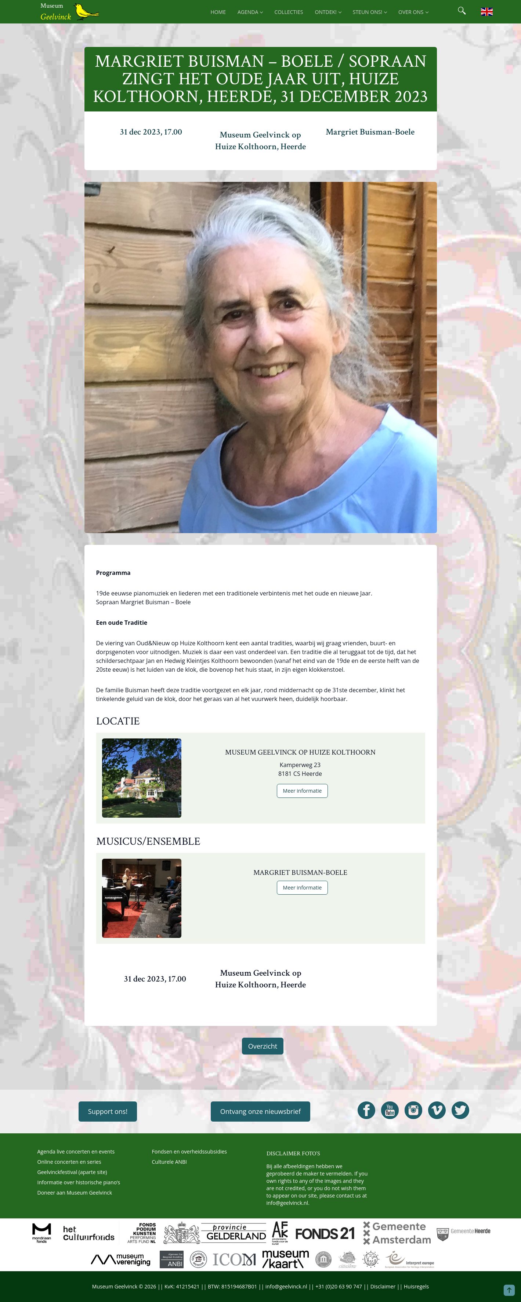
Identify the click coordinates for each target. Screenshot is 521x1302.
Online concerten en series (69, 1161)
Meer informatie (302, 790)
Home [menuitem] (218, 11)
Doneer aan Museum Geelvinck (74, 1192)
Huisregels (416, 1286)
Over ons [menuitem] (413, 11)
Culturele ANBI (169, 1161)
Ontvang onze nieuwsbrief (260, 1111)
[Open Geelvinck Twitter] (460, 1110)
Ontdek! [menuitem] (328, 11)
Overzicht (263, 1046)
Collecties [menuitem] (288, 11)
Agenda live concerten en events (76, 1151)
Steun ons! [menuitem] (370, 11)
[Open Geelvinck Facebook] (366, 1110)
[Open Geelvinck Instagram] (413, 1110)
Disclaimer (382, 1286)
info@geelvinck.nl (287, 1202)
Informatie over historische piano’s (78, 1182)
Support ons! (107, 1111)
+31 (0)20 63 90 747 (338, 1286)
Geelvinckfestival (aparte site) (72, 1172)
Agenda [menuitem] (250, 11)
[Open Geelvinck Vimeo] (437, 1110)
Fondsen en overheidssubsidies (189, 1151)
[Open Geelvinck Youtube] (390, 1110)
